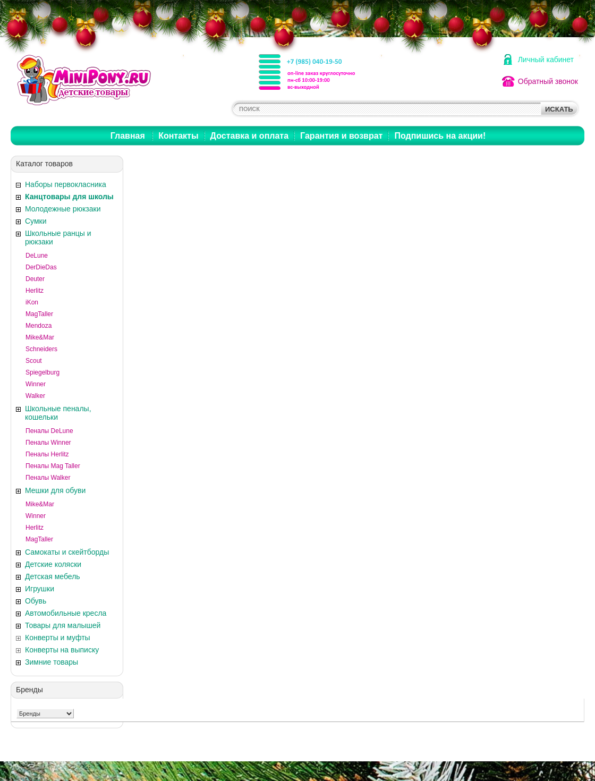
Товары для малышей (62, 625)
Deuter (35, 279)
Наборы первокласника (65, 184)
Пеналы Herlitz (47, 454)
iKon (32, 302)
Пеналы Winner (48, 442)
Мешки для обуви (55, 490)
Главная (127, 135)
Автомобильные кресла (65, 613)
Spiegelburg (43, 372)
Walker (35, 396)
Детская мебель (52, 576)
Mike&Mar (40, 337)
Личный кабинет (546, 59)
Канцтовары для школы (69, 196)
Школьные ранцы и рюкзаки (58, 237)
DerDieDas (41, 267)
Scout (34, 360)
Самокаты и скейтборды (67, 552)
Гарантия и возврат (341, 135)
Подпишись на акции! (440, 135)
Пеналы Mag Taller (53, 466)
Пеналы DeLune (49, 431)
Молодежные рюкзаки (62, 209)
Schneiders (41, 349)
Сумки (36, 221)
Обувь (35, 601)
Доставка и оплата (249, 135)
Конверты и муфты (57, 637)
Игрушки (39, 588)
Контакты (178, 135)
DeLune (37, 255)
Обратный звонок (548, 81)
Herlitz (35, 290)
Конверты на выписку (62, 650)
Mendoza (39, 325)
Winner (36, 384)
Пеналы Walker (48, 477)
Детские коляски (53, 564)
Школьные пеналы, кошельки (58, 412)
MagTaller (39, 314)
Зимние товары (51, 662)
